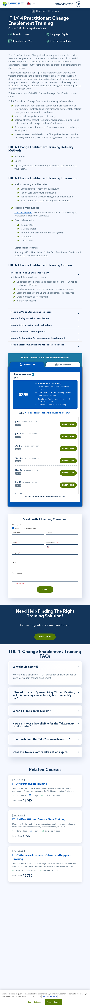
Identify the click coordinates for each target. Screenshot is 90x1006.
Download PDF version (47, 11)
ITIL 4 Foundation (23, 212)
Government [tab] (62, 364)
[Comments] (45, 578)
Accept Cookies (53, 1002)
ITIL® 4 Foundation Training (29, 784)
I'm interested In (18, 573)
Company (16, 553)
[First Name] (28, 537)
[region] (47, 455)
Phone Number (52, 543)
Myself (17, 528)
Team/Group (31, 528)
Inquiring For (16, 525)
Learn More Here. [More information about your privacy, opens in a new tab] (49, 996)
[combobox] (49, 547)
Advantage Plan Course (34, 28)
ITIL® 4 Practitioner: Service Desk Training (39, 819)
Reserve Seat (68, 424)
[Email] (28, 547)
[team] (24, 528)
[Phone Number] (62, 547)
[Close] (86, 994)
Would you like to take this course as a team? (47, 412)
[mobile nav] (85, 4)
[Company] (45, 557)
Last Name (50, 533)
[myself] (13, 528)
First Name (16, 533)
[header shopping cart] (78, 4)
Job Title (15, 563)
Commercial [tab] (27, 364)
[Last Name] (62, 537)
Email (14, 543)
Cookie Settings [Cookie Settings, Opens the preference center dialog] (34, 1002)
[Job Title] (45, 567)
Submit (45, 589)
